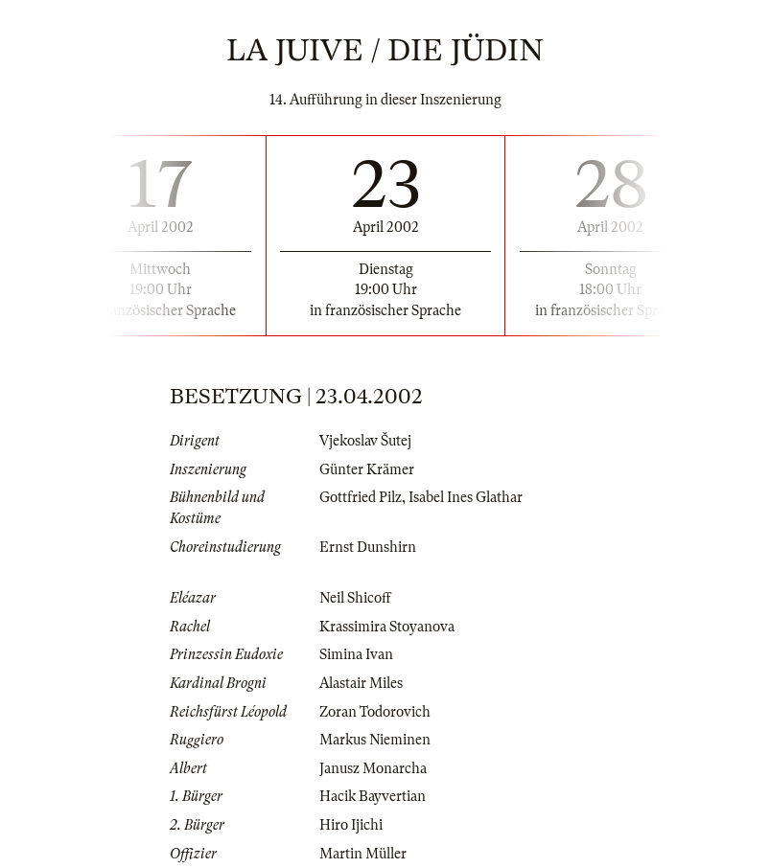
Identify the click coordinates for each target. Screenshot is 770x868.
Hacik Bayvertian (372, 796)
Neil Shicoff (355, 597)
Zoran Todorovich (375, 712)
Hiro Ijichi (351, 825)
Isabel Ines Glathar (465, 497)
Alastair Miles (361, 683)
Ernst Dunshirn (367, 547)
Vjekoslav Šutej (365, 440)
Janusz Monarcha (373, 768)
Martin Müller (363, 853)
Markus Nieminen (375, 739)
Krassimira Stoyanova (387, 626)
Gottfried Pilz (360, 497)
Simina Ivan (356, 654)
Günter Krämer (366, 469)
